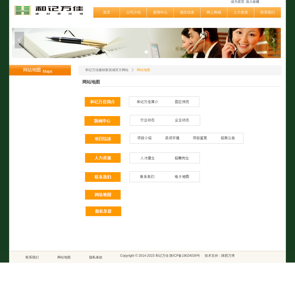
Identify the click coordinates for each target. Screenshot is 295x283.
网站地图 (143, 70)
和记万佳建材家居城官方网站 (107, 70)
